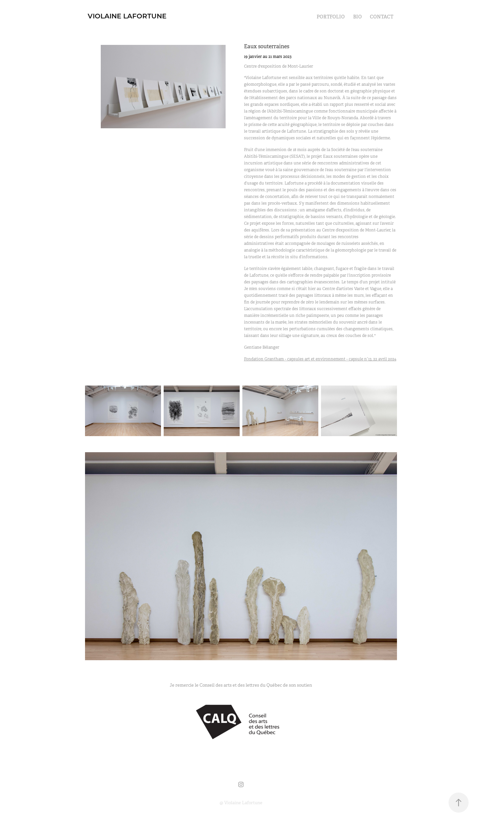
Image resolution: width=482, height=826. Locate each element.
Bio (357, 17)
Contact (381, 17)
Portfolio (331, 17)
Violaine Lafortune (127, 15)
